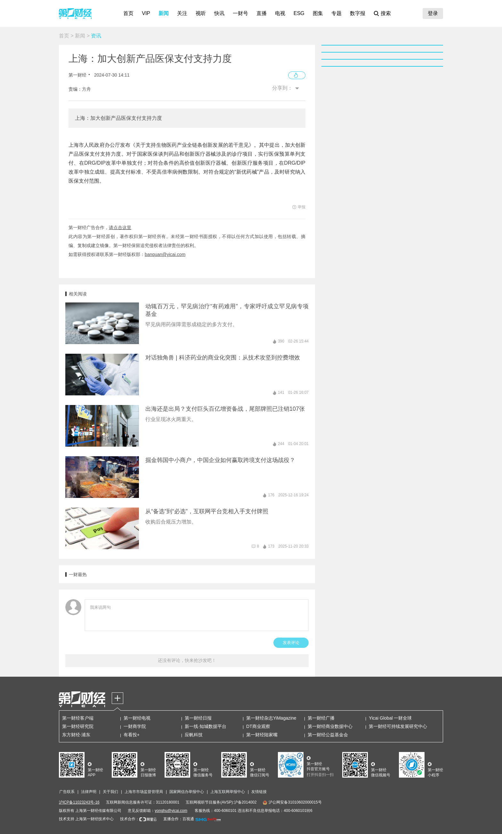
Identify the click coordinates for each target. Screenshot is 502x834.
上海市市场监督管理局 (144, 791)
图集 (318, 13)
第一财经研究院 (77, 726)
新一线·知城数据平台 (205, 726)
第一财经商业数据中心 (330, 726)
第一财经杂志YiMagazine (271, 718)
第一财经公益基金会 (328, 734)
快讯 (219, 13)
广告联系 (67, 791)
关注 (182, 13)
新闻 (163, 13)
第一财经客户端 (77, 718)
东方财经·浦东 (76, 734)
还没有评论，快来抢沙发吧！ (187, 660)
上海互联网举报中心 (227, 791)
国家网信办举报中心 (186, 791)
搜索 (386, 13)
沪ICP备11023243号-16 (79, 802)
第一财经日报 (198, 718)
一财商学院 (135, 726)
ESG (299, 13)
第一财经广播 (321, 718)
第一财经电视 (137, 718)
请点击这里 (120, 227)
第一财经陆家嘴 (262, 734)
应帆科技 (194, 734)
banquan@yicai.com (165, 254)
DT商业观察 (258, 726)
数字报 (357, 13)
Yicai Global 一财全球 (390, 718)
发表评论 (291, 642)
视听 (201, 13)
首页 (128, 13)
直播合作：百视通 (178, 819)
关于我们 (110, 791)
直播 (261, 13)
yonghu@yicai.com (171, 810)
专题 (336, 13)
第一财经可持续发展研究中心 (398, 726)
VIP (146, 13)
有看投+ (132, 734)
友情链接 (259, 791)
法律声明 (88, 791)
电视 (280, 13)
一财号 (240, 13)
